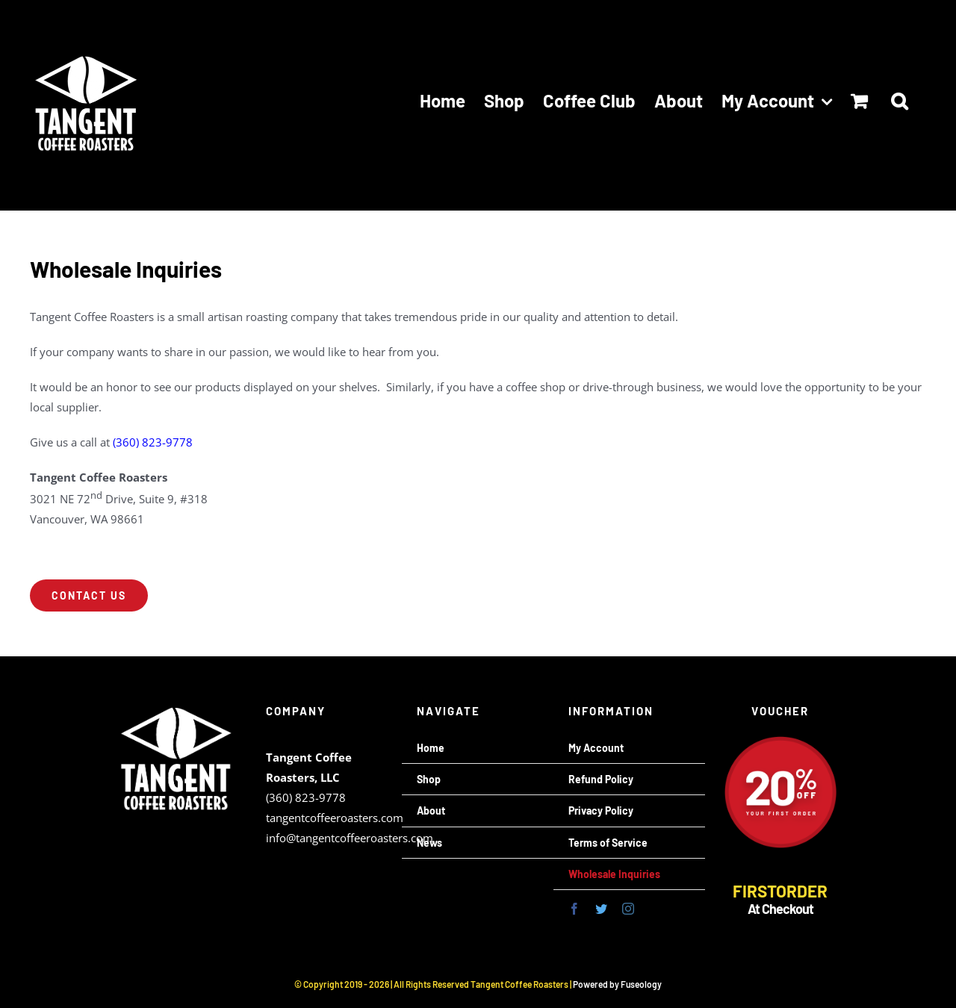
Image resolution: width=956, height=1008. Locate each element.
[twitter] (601, 909)
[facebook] (574, 909)
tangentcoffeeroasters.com (334, 817)
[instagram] (628, 909)
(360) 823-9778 (153, 442)
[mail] (655, 909)
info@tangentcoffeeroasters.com (349, 837)
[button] (899, 101)
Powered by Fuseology (617, 984)
